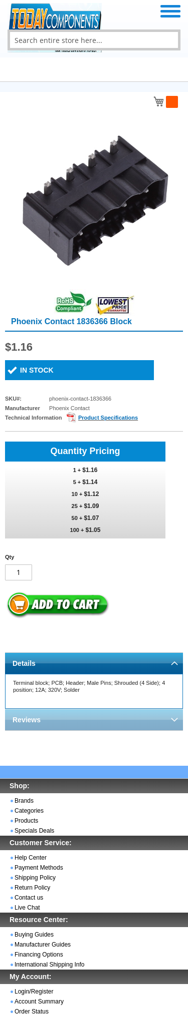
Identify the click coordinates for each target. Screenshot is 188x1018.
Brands (24, 800)
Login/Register (34, 991)
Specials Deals (34, 830)
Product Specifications (108, 418)
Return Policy (32, 887)
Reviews (27, 720)
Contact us (29, 897)
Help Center (31, 857)
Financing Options (39, 954)
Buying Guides (34, 934)
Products (26, 820)
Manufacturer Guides (43, 944)
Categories (29, 810)
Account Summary (39, 1001)
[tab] (94, 663)
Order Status (32, 1011)
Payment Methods (39, 867)
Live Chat (27, 907)
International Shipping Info (49, 964)
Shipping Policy (35, 877)
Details (24, 663)
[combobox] (94, 39)
